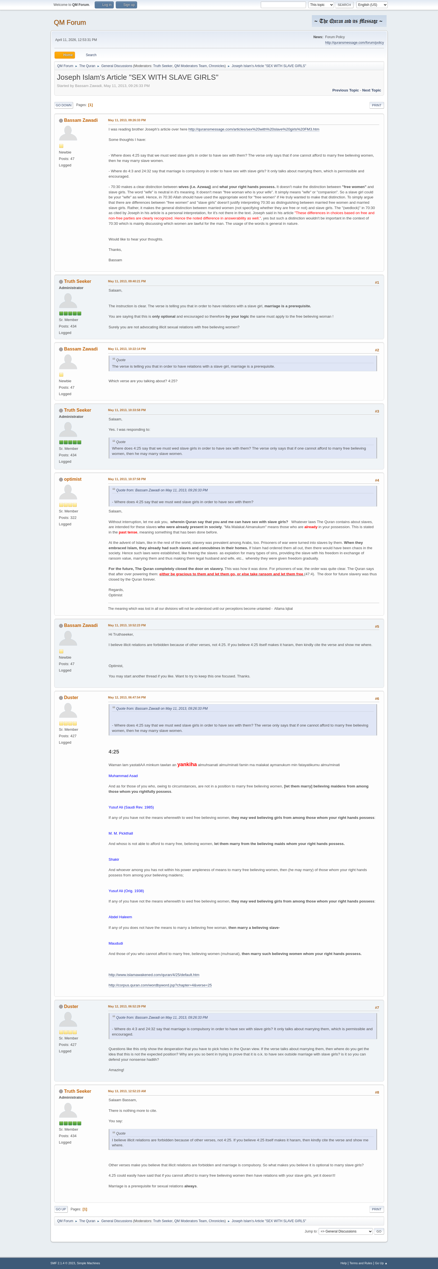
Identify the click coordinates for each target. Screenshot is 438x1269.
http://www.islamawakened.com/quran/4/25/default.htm (154, 975)
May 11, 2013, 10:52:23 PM (127, 625)
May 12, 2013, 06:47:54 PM (127, 697)
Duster (71, 697)
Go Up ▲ (381, 1263)
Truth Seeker (163, 66)
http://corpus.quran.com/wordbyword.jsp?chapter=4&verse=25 (160, 985)
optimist (72, 479)
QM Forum (70, 22)
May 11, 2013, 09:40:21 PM (127, 281)
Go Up (61, 1209)
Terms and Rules (361, 1263)
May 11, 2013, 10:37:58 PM (127, 479)
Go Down (64, 105)
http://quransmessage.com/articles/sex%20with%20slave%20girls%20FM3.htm (254, 129)
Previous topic (345, 90)
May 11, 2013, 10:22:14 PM (127, 349)
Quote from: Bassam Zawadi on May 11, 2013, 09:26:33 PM (162, 490)
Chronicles (217, 66)
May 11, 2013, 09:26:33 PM (127, 120)
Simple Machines (88, 1263)
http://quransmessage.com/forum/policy (354, 43)
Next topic (371, 90)
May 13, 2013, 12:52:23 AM (127, 1091)
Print (377, 105)
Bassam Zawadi (81, 120)
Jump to (311, 1231)
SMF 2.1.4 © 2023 (63, 1263)
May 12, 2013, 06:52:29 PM (127, 1006)
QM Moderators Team (190, 66)
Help (344, 1263)
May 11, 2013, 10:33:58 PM (127, 410)
